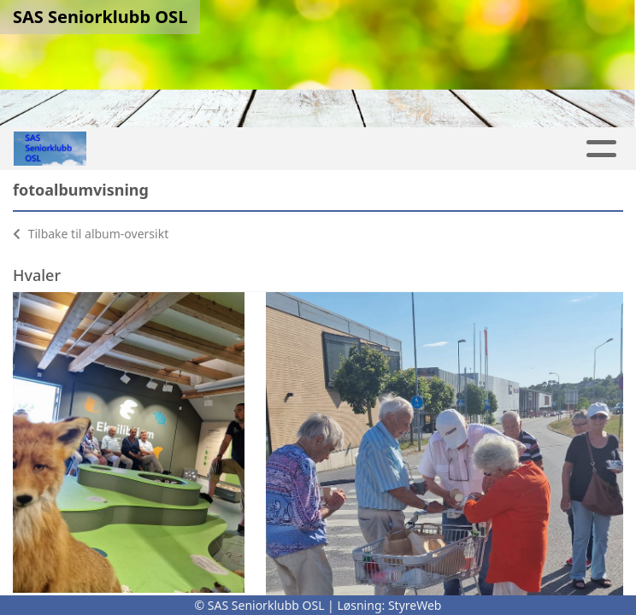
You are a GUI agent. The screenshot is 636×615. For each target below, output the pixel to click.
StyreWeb (415, 605)
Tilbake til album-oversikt (90, 234)
